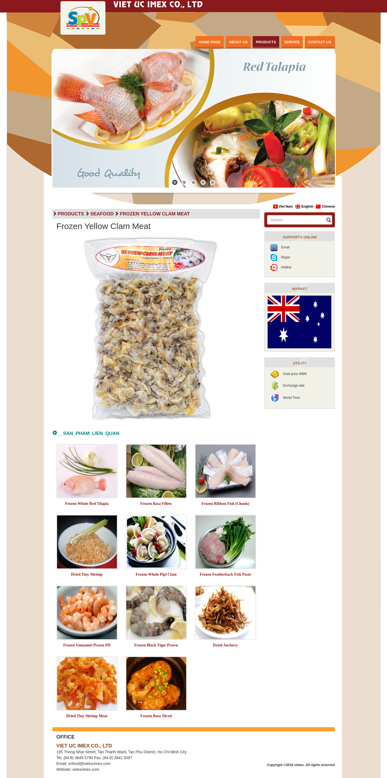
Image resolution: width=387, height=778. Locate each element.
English (304, 206)
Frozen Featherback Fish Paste (225, 574)
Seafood (102, 213)
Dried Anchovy (225, 645)
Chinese (325, 206)
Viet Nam (283, 206)
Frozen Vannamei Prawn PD (86, 645)
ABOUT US (238, 42)
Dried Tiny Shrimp (87, 574)
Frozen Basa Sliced (156, 716)
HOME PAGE (210, 42)
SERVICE (292, 42)
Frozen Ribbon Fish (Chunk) (225, 504)
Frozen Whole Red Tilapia (87, 504)
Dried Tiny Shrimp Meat (86, 716)
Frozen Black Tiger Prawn (156, 645)
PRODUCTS (266, 42)
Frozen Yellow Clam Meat (155, 213)
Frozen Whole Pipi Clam (156, 574)
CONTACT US (319, 42)
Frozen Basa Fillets (156, 504)
